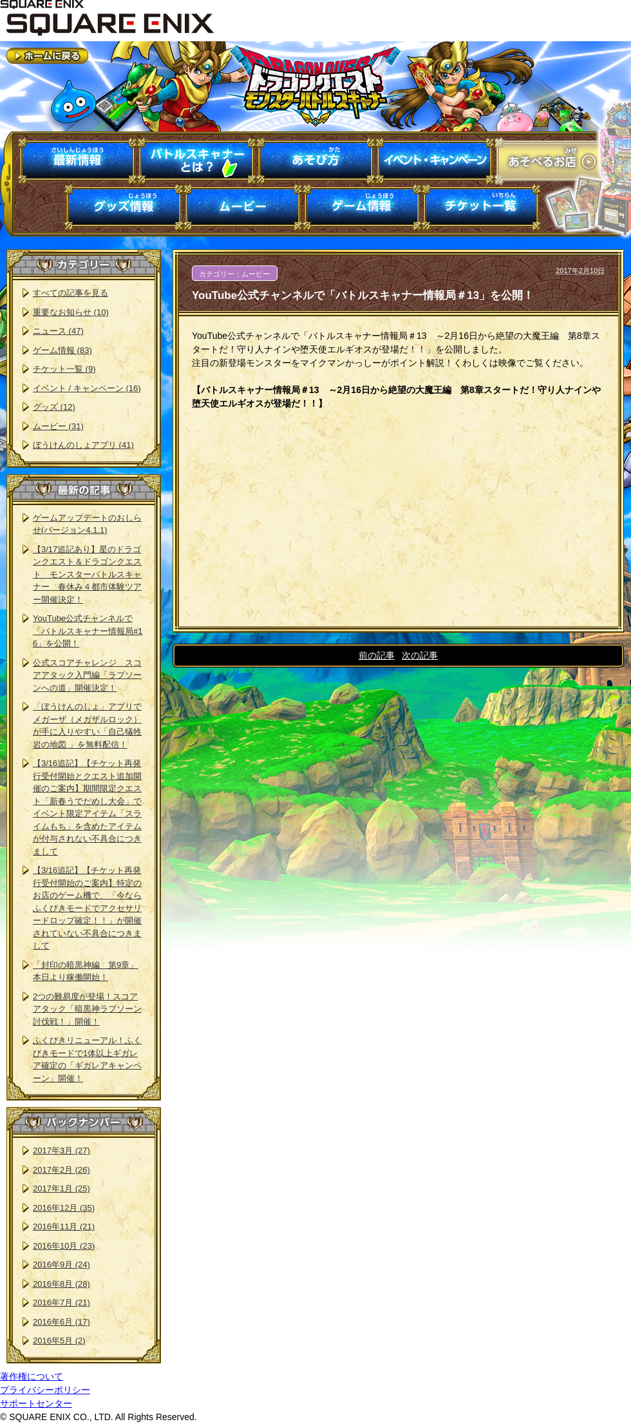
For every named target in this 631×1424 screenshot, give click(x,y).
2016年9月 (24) (61, 1264)
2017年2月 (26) (61, 1170)
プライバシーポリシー (45, 1390)
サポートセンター (36, 1403)
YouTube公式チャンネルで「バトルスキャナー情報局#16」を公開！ (87, 630)
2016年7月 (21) (61, 1302)
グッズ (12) (54, 407)
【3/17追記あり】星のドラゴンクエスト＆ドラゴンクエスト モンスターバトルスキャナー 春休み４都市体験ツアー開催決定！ (87, 574)
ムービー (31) (58, 426)
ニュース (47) (58, 331)
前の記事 (377, 655)
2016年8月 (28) (61, 1284)
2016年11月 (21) (64, 1226)
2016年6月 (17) (61, 1322)
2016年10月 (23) (64, 1246)
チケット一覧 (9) (64, 369)
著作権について (31, 1376)
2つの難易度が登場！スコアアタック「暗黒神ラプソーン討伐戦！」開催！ (87, 1009)
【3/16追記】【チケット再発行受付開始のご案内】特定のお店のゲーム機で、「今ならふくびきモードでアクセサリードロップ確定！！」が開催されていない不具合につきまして (87, 907)
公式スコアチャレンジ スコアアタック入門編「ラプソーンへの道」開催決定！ (87, 675)
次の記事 (420, 655)
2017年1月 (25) (61, 1188)
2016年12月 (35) (64, 1208)
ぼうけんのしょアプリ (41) (83, 445)
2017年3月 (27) (61, 1150)
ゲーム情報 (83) (62, 350)
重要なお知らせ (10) (71, 312)
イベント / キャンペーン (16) (87, 388)
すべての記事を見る (70, 293)
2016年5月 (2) (59, 1340)
